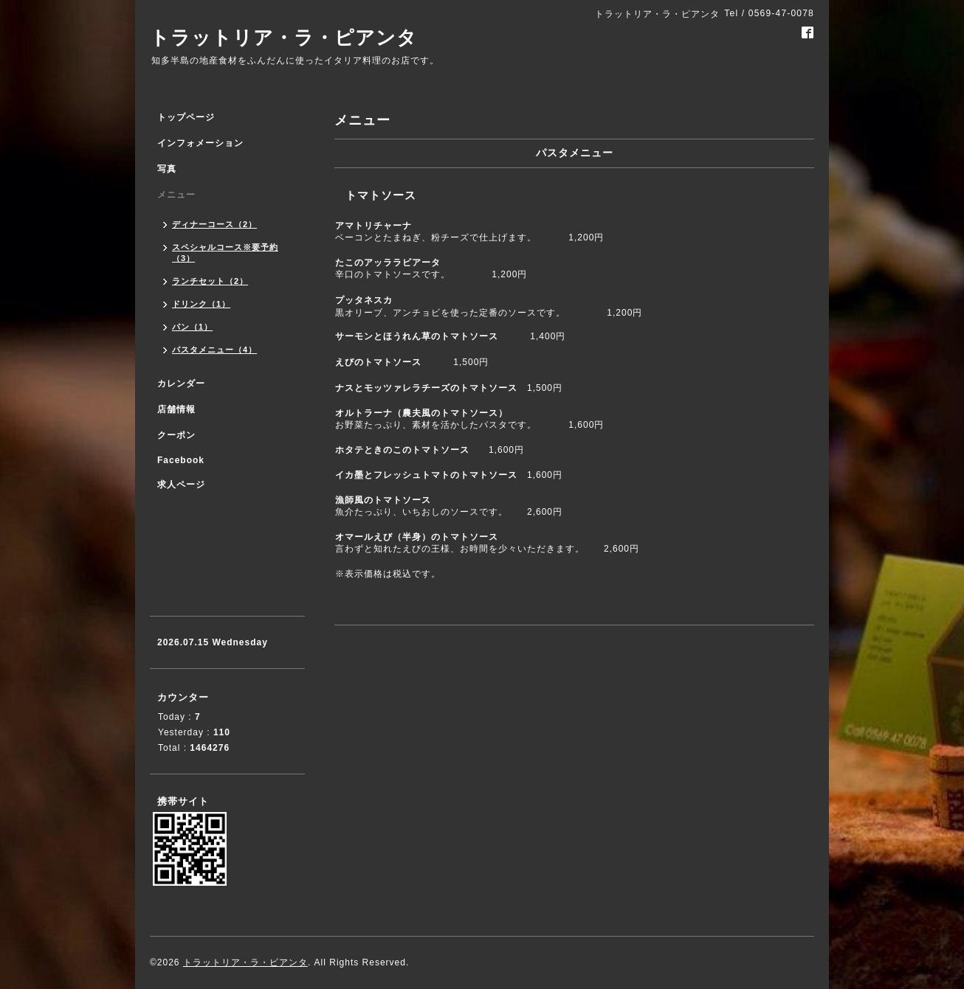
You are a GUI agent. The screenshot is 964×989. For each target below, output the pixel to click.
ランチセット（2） (210, 281)
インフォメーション (200, 143)
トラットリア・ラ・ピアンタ (283, 38)
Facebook (180, 460)
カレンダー (181, 383)
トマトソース (380, 195)
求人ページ (181, 484)
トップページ (186, 117)
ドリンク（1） (201, 303)
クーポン (176, 435)
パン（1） (192, 326)
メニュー (176, 195)
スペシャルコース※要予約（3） (225, 253)
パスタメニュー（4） (214, 349)
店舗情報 (176, 409)
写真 (166, 169)
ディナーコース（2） (214, 224)
